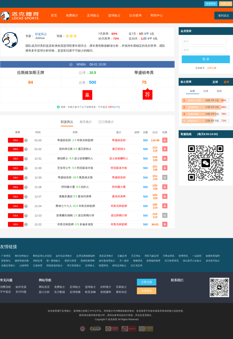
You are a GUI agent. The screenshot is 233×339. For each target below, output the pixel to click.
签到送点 (223, 15)
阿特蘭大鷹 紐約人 (75, 186)
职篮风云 (41, 34)
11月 (205, 91)
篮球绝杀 (193, 107)
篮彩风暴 (193, 114)
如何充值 (21, 286)
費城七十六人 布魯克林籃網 (75, 205)
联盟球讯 (103, 265)
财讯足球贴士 (119, 265)
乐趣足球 (122, 255)
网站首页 (44, 286)
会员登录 (146, 290)
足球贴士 (93, 15)
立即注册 (211, 68)
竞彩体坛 (5, 260)
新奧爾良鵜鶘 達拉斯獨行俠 (75, 215)
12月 (192, 91)
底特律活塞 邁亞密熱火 (75, 148)
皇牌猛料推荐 (153, 260)
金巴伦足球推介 (64, 255)
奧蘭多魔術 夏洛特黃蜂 (75, 196)
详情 (117, 107)
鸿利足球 (37, 260)
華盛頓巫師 (119, 140)
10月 (219, 91)
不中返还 (5, 291)
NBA (15, 140)
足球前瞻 (75, 291)
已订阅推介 (106, 121)
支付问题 (21, 291)
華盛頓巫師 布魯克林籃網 (75, 140)
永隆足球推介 (8, 265)
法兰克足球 (136, 265)
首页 (54, 15)
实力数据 (59, 291)
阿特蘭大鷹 (119, 186)
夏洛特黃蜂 (119, 196)
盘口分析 (44, 291)
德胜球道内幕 (22, 260)
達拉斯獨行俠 (119, 215)
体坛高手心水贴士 (192, 260)
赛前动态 (121, 291)
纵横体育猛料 (213, 255)
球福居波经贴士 (54, 265)
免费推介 (72, 15)
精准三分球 (194, 100)
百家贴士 (121, 286)
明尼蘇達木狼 (119, 167)
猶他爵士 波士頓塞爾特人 (75, 158)
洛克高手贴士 (213, 260)
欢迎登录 (211, 3)
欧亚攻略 (90, 291)
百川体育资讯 (172, 260)
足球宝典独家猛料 (85, 255)
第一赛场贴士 (53, 260)
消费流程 (5, 286)
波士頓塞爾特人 (118, 158)
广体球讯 (5, 255)
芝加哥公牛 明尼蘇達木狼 (75, 167)
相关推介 (86, 121)
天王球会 (135, 255)
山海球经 (24, 265)
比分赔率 (135, 15)
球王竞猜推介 (74, 265)
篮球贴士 (114, 15)
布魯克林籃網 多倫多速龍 (75, 224)
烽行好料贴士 (22, 255)
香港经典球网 (88, 260)
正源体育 (37, 265)
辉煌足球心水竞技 (42, 255)
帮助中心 (156, 15)
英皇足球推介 (106, 255)
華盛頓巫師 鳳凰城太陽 (75, 177)
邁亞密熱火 (119, 148)
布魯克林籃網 (119, 205)
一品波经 (197, 255)
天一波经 (124, 260)
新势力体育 (70, 260)
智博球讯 (183, 255)
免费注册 (225, 3)
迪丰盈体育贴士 (107, 260)
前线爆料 (105, 291)
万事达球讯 (168, 255)
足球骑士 (90, 265)
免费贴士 (59, 286)
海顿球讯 (137, 260)
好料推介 (105, 286)
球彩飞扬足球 (152, 255)
